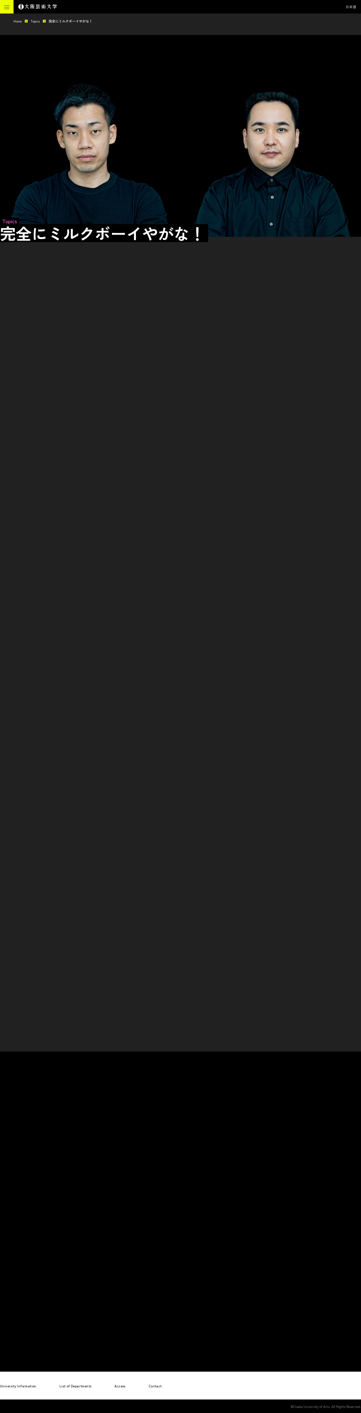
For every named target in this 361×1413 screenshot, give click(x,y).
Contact (155, 1385)
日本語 (351, 6)
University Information (18, 1385)
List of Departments (76, 1385)
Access (120, 1385)
